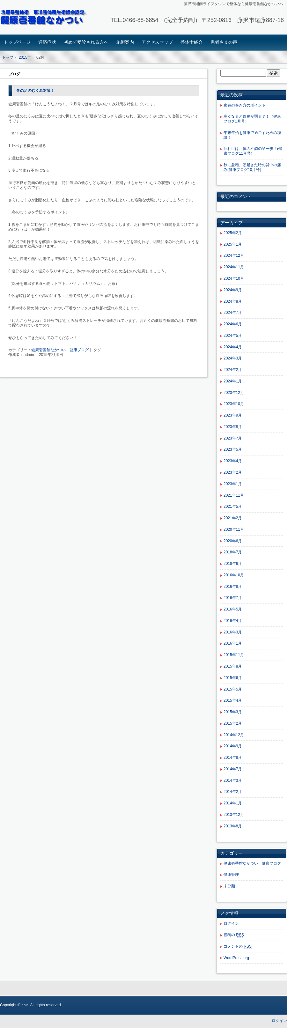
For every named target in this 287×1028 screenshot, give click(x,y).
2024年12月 (234, 255)
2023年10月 (234, 404)
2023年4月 (233, 461)
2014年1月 (233, 803)
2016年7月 (233, 597)
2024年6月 (233, 324)
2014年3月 (233, 780)
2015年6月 (233, 678)
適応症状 (47, 42)
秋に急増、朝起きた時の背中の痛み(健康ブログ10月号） (252, 167)
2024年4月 (233, 347)
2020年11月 (234, 529)
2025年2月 (233, 233)
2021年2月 (233, 518)
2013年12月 (234, 814)
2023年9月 (233, 415)
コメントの (238, 946)
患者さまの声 (223, 42)
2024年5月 (233, 335)
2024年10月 (234, 278)
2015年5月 (233, 689)
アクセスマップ (157, 42)
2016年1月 (233, 643)
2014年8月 (233, 757)
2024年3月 (233, 358)
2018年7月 (233, 552)
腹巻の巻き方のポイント (245, 105)
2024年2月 (233, 369)
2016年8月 (233, 586)
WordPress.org (236, 958)
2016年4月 (233, 620)
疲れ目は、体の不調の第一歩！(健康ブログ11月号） (253, 151)
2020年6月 (233, 541)
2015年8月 (233, 666)
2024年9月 (233, 290)
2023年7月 (233, 438)
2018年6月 (233, 563)
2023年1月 (233, 484)
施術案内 (125, 42)
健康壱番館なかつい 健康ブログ (60, 350)
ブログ (14, 74)
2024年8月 (233, 301)
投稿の (234, 935)
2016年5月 (233, 609)
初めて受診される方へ (86, 42)
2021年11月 (234, 495)
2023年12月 (234, 392)
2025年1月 (233, 244)
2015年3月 (233, 712)
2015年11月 (234, 655)
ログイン (231, 923)
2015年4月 (233, 700)
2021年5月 (233, 506)
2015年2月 (233, 723)
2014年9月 (233, 746)
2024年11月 (234, 267)
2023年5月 (233, 449)
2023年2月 (233, 472)
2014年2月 (233, 791)
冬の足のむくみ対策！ (35, 90)
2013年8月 (233, 826)
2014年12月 (234, 735)
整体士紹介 (191, 42)
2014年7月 (233, 769)
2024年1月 (233, 381)
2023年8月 (233, 427)
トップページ (17, 42)
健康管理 (231, 874)
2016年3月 (233, 632)
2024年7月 (233, 312)
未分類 (229, 886)
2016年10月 (234, 575)
